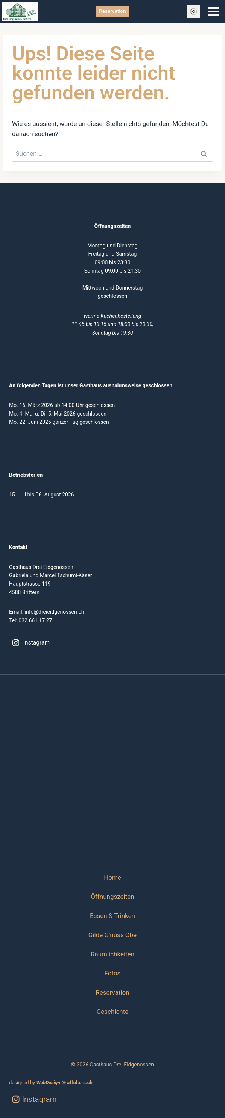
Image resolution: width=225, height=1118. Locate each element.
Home (112, 877)
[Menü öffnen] (213, 11)
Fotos (113, 973)
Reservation (112, 11)
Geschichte (113, 1011)
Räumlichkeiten (112, 954)
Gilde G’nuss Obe (112, 935)
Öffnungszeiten (112, 896)
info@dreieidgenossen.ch (54, 612)
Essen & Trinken (112, 915)
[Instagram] (193, 11)
